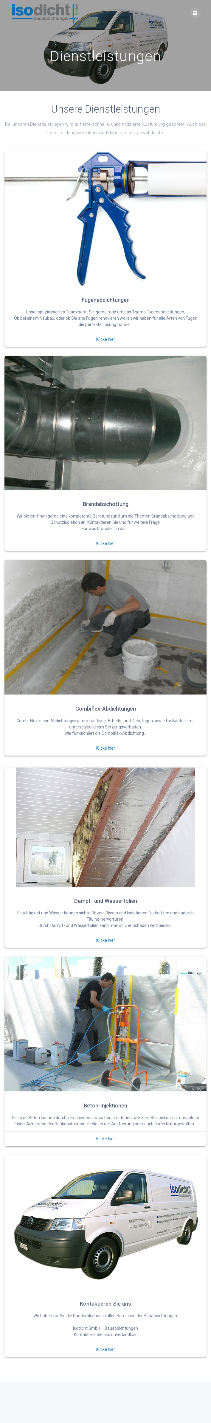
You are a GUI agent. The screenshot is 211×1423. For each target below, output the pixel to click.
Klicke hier (105, 339)
